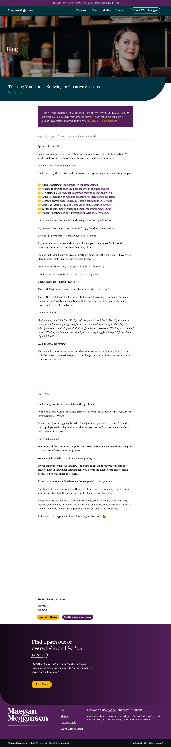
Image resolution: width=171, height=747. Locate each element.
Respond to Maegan (48, 617)
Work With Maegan (72, 729)
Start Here (41, 684)
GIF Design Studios (153, 743)
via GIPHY (43, 394)
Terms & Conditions (59, 743)
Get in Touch (68, 722)
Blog (63, 710)
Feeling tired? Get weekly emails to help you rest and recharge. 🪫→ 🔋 (85, 3)
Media (64, 716)
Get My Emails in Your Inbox (77, 617)
